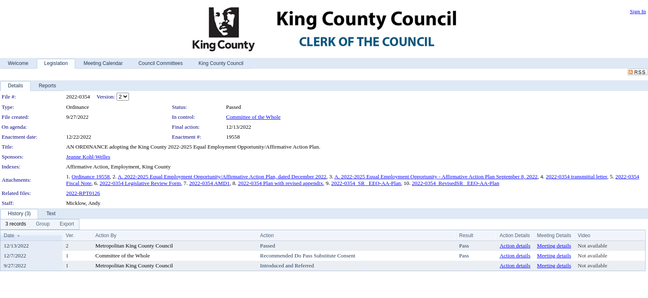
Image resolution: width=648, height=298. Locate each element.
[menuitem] (15, 224)
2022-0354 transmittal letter (576, 176)
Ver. (70, 235)
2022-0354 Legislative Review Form (140, 183)
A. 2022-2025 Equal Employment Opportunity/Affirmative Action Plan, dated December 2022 (222, 176)
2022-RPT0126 (83, 193)
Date (9, 235)
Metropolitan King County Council (134, 246)
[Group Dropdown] (43, 224)
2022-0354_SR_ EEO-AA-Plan (366, 183)
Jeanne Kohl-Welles (88, 157)
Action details (515, 246)
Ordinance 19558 (90, 176)
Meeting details (554, 246)
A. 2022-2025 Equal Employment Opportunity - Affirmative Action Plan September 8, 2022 (436, 176)
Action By (106, 235)
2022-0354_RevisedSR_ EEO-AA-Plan (455, 183)
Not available (592, 246)
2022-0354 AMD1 (209, 183)
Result (466, 235)
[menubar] (39, 224)
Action (267, 235)
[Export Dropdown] (67, 224)
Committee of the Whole (253, 117)
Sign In (638, 11)
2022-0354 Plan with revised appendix (280, 183)
